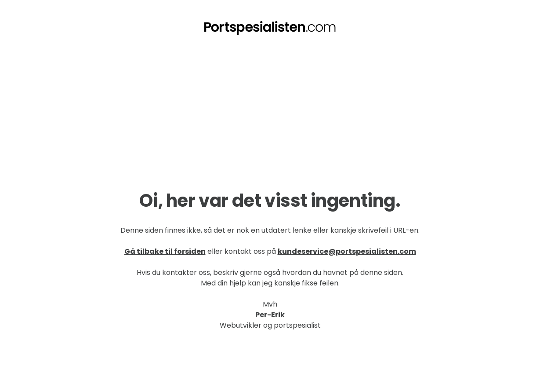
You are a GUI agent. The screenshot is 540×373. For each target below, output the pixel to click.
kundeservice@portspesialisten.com (347, 251)
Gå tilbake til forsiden (165, 251)
